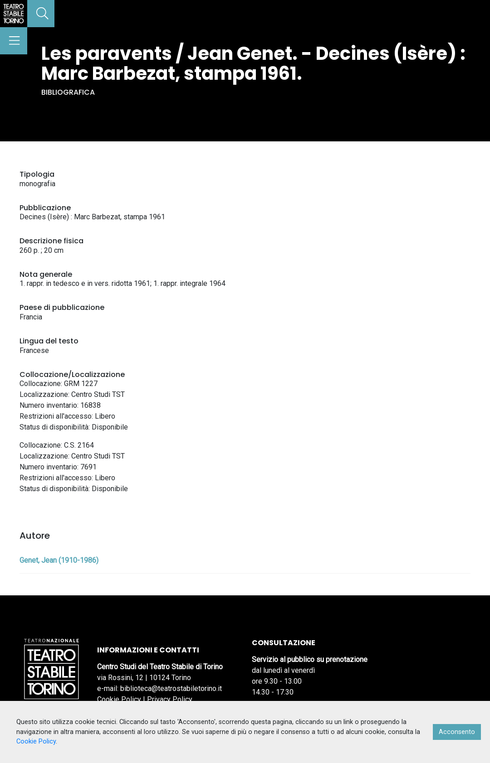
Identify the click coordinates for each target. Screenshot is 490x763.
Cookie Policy (119, 699)
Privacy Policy (169, 699)
